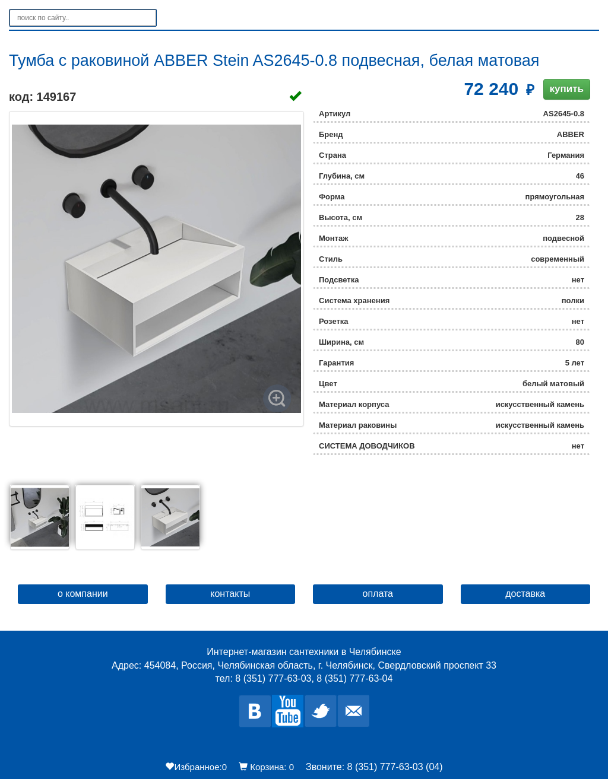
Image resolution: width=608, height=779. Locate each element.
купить (567, 88)
